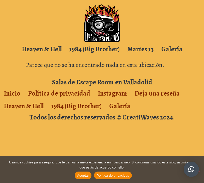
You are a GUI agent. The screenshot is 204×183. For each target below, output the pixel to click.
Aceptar (83, 175)
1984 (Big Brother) (94, 49)
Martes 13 (140, 49)
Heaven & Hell (42, 49)
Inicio (12, 93)
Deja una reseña (157, 93)
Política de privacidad (59, 93)
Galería (171, 49)
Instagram (112, 93)
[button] (191, 169)
